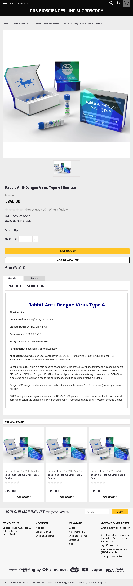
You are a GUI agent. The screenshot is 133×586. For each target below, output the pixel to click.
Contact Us (73, 540)
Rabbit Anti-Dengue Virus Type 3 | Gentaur (23, 477)
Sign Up (47, 532)
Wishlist (40, 528)
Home (5, 24)
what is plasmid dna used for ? (115, 529)
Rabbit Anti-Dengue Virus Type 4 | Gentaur (82, 24)
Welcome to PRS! (77, 532)
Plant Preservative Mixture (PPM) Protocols (114, 551)
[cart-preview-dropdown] (126, 3)
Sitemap (49, 582)
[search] (110, 3)
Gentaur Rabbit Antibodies (47, 24)
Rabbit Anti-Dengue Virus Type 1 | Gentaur (108, 477)
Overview (12, 278)
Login (38, 532)
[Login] (118, 3)
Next (127, 421)
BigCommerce (70, 582)
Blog (70, 544)
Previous (122, 421)
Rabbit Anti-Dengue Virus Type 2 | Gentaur (66, 477)
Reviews (34, 278)
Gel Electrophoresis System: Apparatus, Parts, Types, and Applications (115, 538)
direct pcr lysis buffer (111, 556)
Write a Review (58, 209)
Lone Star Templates (97, 582)
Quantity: (11, 239)
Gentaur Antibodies (21, 24)
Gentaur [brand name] (9, 471)
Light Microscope (109, 545)
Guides (71, 528)
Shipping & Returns (45, 536)
